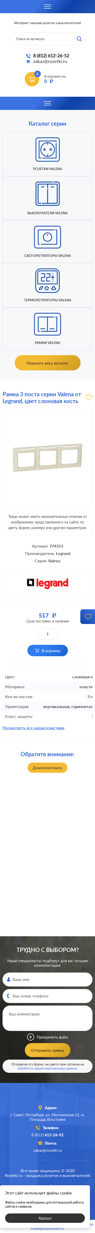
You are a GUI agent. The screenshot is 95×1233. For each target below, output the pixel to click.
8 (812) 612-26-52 (51, 55)
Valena (54, 560)
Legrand (63, 553)
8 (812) (47, 1134)
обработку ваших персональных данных (47, 1068)
